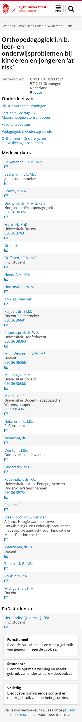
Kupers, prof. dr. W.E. (21, 332)
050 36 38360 (15, 341)
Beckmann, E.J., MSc (20, 174)
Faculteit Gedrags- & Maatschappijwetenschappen (26, 115)
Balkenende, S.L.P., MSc (23, 162)
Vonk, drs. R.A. (16, 576)
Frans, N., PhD (16, 224)
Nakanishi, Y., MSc (19, 421)
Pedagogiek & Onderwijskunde (27, 131)
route (37, 92)
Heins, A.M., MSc (17, 274)
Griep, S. (11, 245)
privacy (69, 710)
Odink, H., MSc (16, 450)
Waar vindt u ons (60, 26)
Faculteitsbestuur (16, 124)
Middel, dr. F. (14, 395)
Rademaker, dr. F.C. (20, 479)
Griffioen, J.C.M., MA (20, 257)
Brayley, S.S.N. (15, 191)
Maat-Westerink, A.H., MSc (25, 353)
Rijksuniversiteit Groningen (24, 106)
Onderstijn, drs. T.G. (20, 467)
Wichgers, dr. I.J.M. (19, 588)
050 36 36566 (15, 362)
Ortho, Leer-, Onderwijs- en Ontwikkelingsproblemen (24, 140)
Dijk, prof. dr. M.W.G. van (24, 203)
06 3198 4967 (15, 409)
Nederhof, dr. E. (17, 438)
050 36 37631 (15, 233)
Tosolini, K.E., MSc (18, 563)
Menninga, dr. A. (17, 374)
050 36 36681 (15, 320)
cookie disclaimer (23, 714)
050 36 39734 (15, 492)
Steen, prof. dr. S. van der (25, 517)
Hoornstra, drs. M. (19, 286)
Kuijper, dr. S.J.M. (18, 311)
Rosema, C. (13, 504)
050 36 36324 (15, 212)
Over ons (8, 26)
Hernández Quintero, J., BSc (27, 617)
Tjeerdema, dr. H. (18, 547)
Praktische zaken (31, 26)
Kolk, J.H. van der (18, 299)
